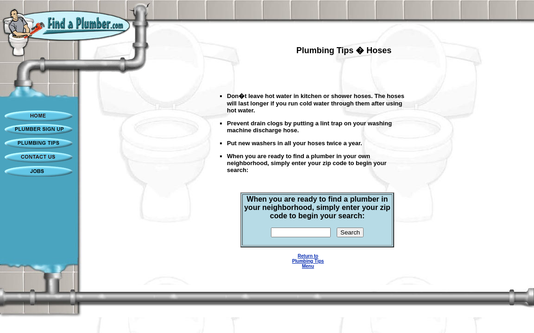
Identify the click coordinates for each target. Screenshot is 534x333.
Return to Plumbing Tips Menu (308, 261)
